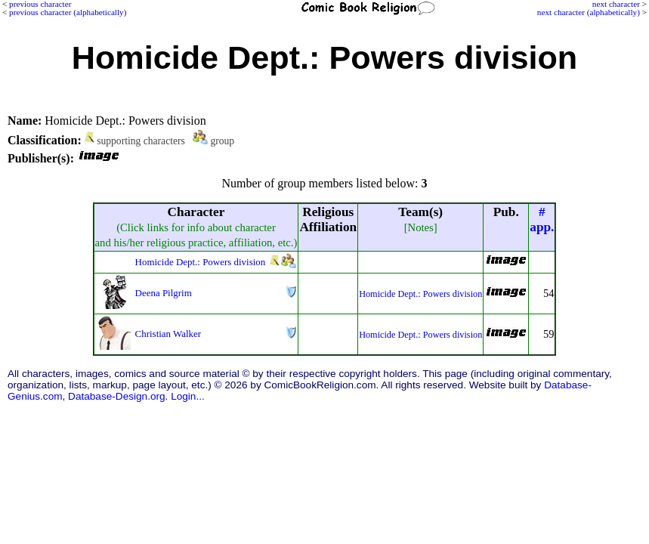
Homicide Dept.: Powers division (200, 261)
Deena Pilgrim (163, 292)
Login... (188, 396)
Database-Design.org (116, 396)
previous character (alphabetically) (67, 12)
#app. (542, 219)
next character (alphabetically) (588, 12)
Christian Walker (168, 333)
